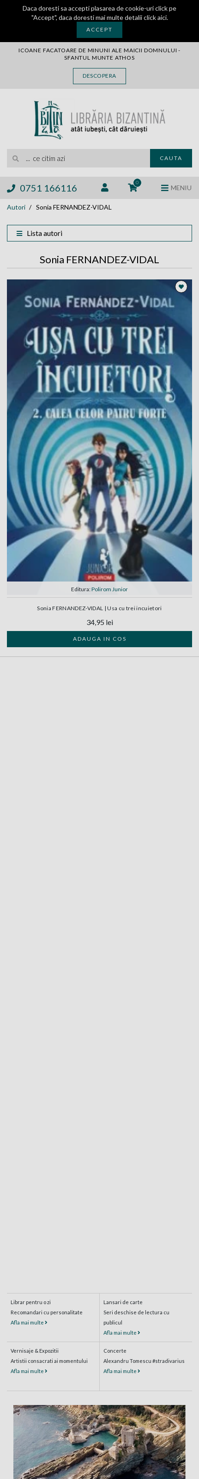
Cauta (171, 158)
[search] (78, 158)
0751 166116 (42, 187)
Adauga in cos (100, 638)
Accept (99, 29)
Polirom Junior (109, 589)
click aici (155, 17)
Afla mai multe (29, 1322)
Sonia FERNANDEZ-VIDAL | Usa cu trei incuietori (99, 608)
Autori (16, 207)
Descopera (99, 75)
